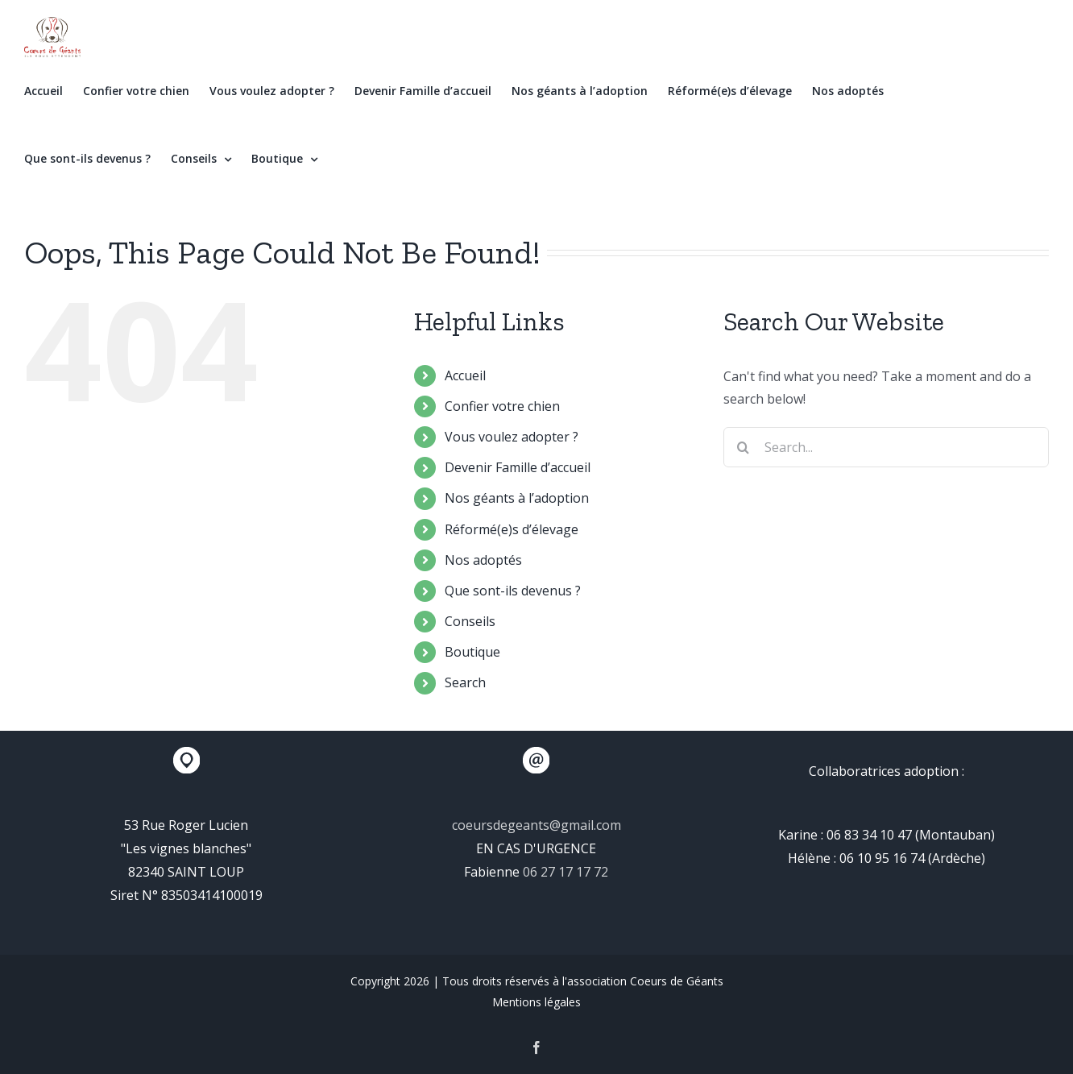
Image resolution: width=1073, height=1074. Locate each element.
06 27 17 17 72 (565, 872)
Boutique (472, 652)
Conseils (470, 621)
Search (465, 682)
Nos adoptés (483, 560)
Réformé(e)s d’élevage (511, 529)
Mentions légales (536, 1002)
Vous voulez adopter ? (511, 437)
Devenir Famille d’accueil (517, 467)
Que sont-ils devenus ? (513, 590)
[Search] (743, 447)
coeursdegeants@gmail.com (536, 825)
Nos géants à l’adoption (517, 498)
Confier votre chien (502, 406)
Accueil (465, 375)
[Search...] (886, 447)
